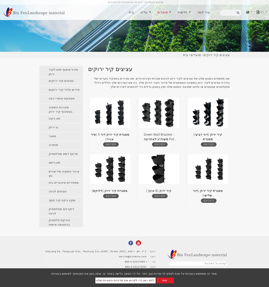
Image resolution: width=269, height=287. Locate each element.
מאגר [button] (52, 136)
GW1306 (111, 196)
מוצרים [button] (163, 12)
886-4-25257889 (135, 262)
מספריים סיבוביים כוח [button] (64, 182)
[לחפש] (231, 12)
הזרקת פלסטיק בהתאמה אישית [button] (59, 222)
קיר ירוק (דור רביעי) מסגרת (208, 137)
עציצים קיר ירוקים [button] (61, 80)
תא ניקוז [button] (54, 118)
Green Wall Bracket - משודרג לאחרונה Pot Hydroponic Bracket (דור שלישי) (159, 137)
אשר (164, 280)
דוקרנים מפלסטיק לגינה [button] (61, 211)
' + (147, 262)
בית (132, 12)
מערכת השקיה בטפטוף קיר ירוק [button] (61, 109)
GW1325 (160, 144)
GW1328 (160, 196)
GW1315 (208, 200)
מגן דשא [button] (54, 162)
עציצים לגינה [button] (58, 191)
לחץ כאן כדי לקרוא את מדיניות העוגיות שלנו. (125, 280)
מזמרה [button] (53, 145)
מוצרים (196, 55)
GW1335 (111, 144)
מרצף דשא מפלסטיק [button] (63, 154)
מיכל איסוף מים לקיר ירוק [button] (63, 72)
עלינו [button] (144, 12)
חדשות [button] (183, 12)
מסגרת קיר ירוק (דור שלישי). (208, 193)
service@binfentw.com (133, 256)
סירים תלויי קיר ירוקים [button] (64, 89)
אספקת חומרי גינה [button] (62, 98)
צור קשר (203, 12)
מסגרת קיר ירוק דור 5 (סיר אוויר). (110, 137)
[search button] (237, 13)
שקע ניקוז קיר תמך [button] (62, 200)
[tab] (61, 71)
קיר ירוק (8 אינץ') (159, 191)
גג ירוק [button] (53, 127)
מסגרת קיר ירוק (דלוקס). (110, 191)
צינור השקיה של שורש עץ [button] (64, 174)
